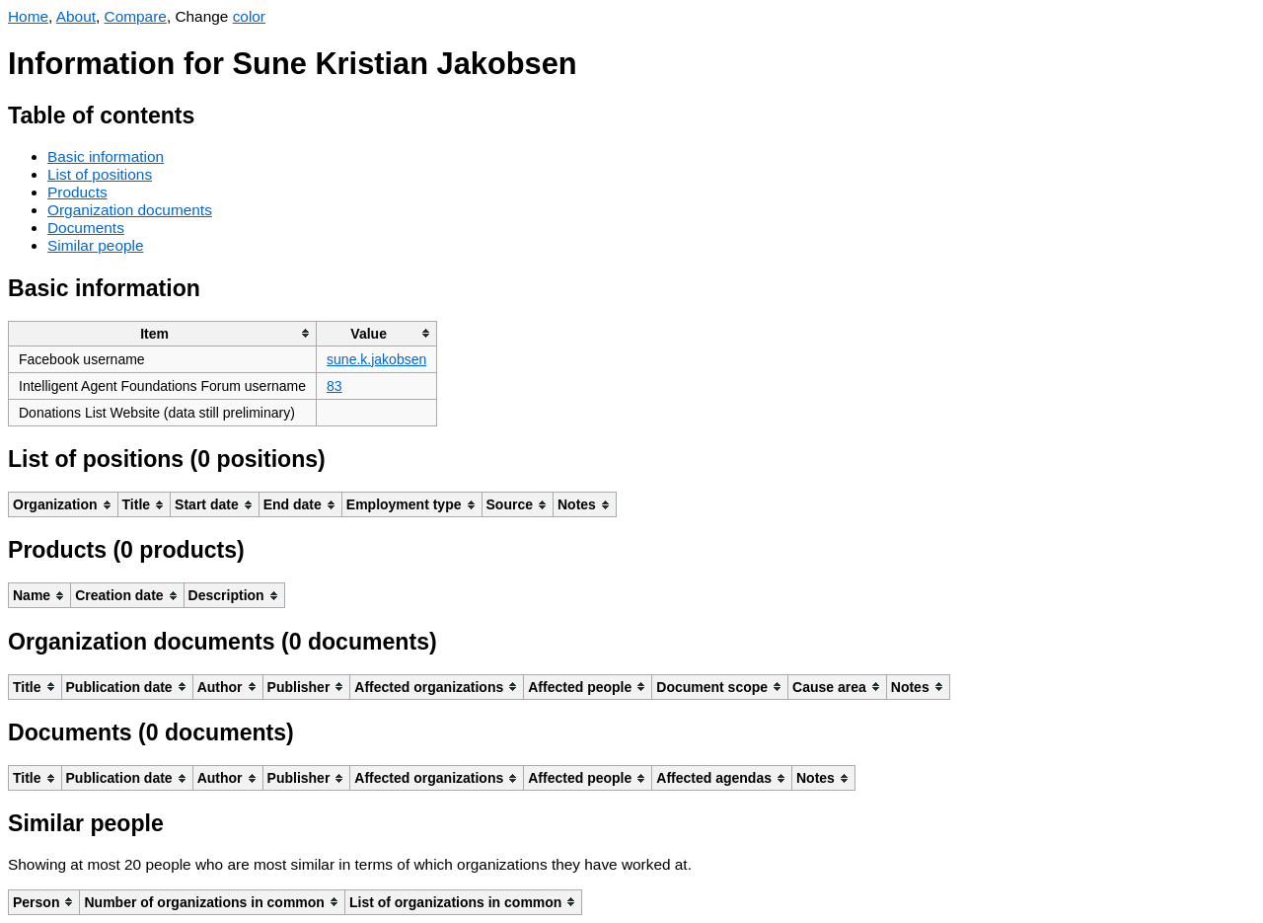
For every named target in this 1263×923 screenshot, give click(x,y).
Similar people (95, 245)
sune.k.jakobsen (376, 359)
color (249, 16)
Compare (136, 16)
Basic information (105, 156)
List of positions (99, 174)
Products (77, 192)
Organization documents (129, 209)
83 (334, 386)
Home (28, 16)
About (76, 16)
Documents (85, 227)
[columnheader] (163, 333)
